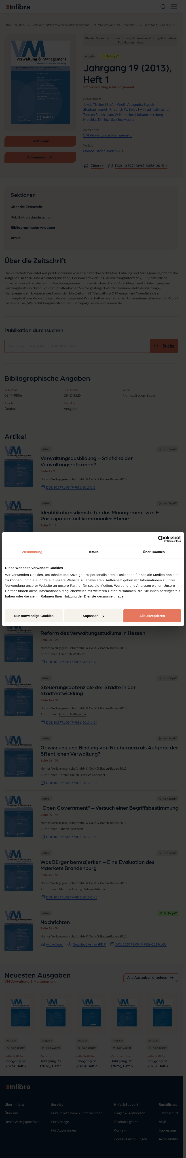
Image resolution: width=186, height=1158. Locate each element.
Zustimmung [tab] (32, 552)
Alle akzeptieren (152, 616)
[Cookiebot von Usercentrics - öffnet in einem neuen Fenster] (161, 538)
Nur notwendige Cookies (34, 616)
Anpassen (93, 616)
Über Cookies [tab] (154, 552)
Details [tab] (93, 552)
